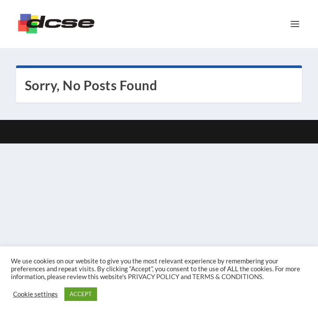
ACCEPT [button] (81, 293)
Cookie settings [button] (35, 294)
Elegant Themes (143, 131)
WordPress (215, 131)
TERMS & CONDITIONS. (228, 276)
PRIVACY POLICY (153, 276)
